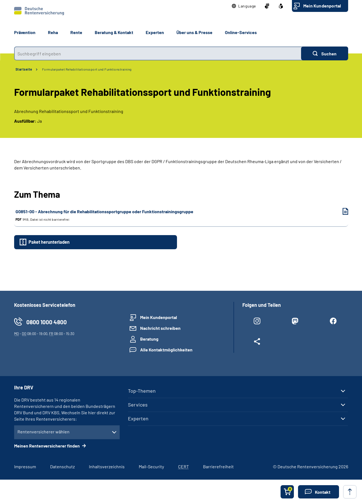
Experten (138, 418)
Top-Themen (142, 390)
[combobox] (157, 53)
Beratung (149, 338)
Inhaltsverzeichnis (107, 466)
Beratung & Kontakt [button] (114, 32)
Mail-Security (151, 466)
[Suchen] (324, 53)
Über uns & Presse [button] (194, 32)
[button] (244, 6)
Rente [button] (76, 32)
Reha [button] (53, 32)
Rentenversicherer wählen (43, 431)
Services (138, 404)
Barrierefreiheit (218, 466)
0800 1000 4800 (46, 321)
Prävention (24, 32)
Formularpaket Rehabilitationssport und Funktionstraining (87, 69)
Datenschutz (62, 466)
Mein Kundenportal (322, 5)
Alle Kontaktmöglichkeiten (166, 349)
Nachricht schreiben (160, 328)
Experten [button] (155, 32)
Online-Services (241, 32)
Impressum (25, 466)
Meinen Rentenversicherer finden (47, 445)
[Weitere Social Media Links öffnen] (257, 343)
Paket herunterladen (49, 242)
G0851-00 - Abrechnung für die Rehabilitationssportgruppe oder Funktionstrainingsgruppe (176, 215)
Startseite (24, 69)
